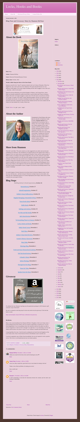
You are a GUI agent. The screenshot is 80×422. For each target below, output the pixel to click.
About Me (12, 14)
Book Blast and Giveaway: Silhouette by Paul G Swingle (65, 177)
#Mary (25, 344)
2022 (57, 79)
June (59, 276)
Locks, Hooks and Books (24, 7)
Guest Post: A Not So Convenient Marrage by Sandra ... (64, 242)
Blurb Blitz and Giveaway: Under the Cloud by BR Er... (65, 95)
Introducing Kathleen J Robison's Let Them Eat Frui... (65, 144)
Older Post (48, 404)
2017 (57, 297)
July (59, 274)
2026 (57, 71)
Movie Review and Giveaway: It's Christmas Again (64, 118)
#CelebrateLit (16, 344)
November (60, 83)
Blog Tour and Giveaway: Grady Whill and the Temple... (65, 89)
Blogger (51, 415)
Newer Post (8, 404)
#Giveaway (22, 344)
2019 (57, 293)
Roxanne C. (12, 375)
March (59, 282)
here (11, 107)
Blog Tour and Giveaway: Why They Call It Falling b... (65, 160)
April (59, 280)
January (59, 286)
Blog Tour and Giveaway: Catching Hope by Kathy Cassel (64, 235)
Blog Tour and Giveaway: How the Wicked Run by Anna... (64, 125)
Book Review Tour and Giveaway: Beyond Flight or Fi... (64, 134)
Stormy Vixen (12, 361)
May (59, 278)
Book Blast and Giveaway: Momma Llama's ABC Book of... (64, 232)
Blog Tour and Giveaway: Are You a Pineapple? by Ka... (65, 112)
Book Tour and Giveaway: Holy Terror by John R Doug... (65, 255)
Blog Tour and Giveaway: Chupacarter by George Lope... (65, 190)
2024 (57, 75)
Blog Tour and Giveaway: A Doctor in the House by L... (65, 251)
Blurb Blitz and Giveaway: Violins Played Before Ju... (64, 261)
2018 (57, 295)
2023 (57, 77)
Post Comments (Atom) (16, 407)
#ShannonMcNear (30, 344)
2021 (57, 289)
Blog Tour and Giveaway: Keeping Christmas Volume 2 (64, 102)
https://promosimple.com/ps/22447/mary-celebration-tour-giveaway (21, 314)
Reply (10, 356)
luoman (42, 415)
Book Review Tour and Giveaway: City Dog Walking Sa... (65, 92)
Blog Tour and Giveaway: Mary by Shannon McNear (64, 264)
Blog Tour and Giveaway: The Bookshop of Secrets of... (63, 258)
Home (6, 14)
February (60, 284)
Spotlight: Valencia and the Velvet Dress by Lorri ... (64, 225)
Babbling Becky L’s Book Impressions (24, 183)
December (60, 81)
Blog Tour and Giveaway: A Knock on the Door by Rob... (65, 154)
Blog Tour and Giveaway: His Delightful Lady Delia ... (63, 128)
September (60, 269)
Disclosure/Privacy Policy (24, 14)
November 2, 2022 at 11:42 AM (21, 375)
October (59, 267)
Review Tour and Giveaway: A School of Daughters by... (65, 173)
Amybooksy (60, 65)
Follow (56, 41)
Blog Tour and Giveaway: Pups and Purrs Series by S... (64, 141)
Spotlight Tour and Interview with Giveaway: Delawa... (64, 99)
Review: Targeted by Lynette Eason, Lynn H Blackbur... (64, 105)
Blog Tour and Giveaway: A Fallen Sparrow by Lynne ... (64, 203)
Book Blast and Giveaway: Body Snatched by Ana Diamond (64, 186)
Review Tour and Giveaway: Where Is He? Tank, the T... (65, 131)
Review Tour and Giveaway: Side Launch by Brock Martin (64, 193)
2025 (57, 73)
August (59, 271)
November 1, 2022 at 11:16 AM (24, 352)
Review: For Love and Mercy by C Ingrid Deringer (64, 222)
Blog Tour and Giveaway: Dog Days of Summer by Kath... (65, 248)
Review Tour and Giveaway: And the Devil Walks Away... (65, 147)
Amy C (59, 63)
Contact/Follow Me (37, 14)
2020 (57, 291)
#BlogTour (11, 344)
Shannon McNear (13, 352)
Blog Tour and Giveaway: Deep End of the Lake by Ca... (65, 209)
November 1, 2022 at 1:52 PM (22, 361)
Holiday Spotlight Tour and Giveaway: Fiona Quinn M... (65, 180)
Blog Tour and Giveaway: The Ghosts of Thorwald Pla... (65, 216)
